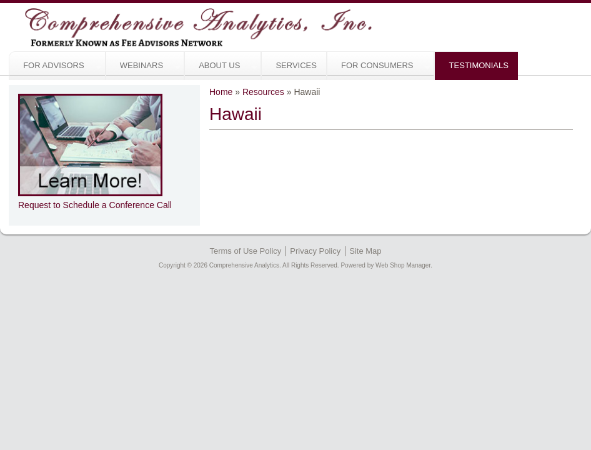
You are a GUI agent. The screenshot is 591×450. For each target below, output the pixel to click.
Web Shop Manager (402, 265)
